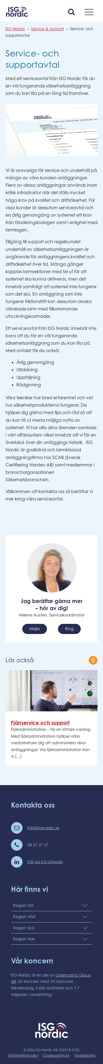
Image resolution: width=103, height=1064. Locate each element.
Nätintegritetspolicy (23, 1055)
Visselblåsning (84, 1055)
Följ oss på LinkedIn (45, 861)
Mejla (34, 628)
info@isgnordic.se (43, 827)
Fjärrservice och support (40, 723)
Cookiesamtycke (56, 1055)
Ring (69, 628)
